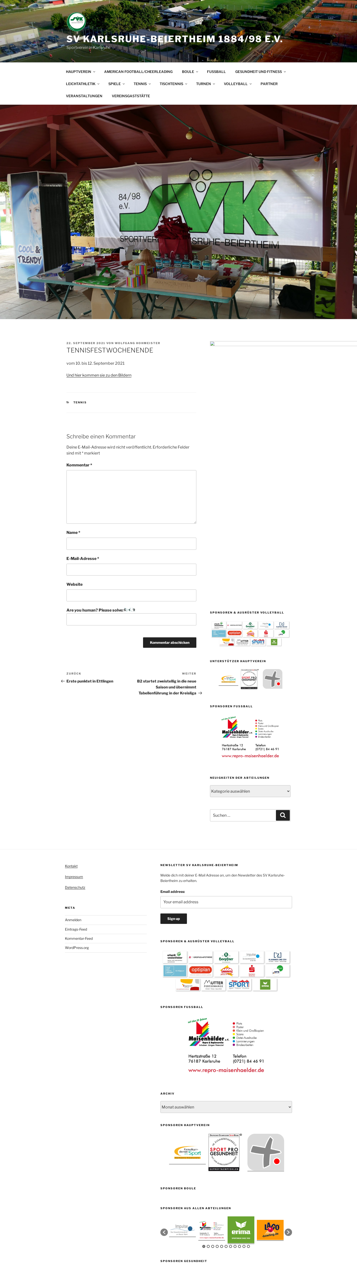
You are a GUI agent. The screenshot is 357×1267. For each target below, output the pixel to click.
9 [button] (239, 1119)
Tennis (80, 402)
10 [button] (243, 1119)
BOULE (190, 71)
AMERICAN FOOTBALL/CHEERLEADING (138, 71)
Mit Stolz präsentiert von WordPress (189, 1243)
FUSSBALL (216, 71)
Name (73, 532)
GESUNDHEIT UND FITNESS (261, 71)
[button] (164, 1105)
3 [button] (212, 1119)
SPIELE (116, 84)
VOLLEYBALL (238, 84)
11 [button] (248, 1119)
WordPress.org (77, 821)
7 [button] (230, 1119)
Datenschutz (75, 761)
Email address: (172, 765)
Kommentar (79, 465)
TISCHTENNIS (174, 84)
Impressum (74, 750)
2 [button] (208, 1119)
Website (74, 584)
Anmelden (73, 793)
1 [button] (203, 1119)
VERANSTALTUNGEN (84, 96)
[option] (228, 505)
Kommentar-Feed (79, 812)
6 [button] (226, 1119)
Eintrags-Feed (76, 802)
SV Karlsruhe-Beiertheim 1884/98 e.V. (174, 38)
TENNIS (142, 84)
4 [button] (217, 1119)
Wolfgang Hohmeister (137, 343)
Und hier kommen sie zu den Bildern (98, 375)
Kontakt (71, 739)
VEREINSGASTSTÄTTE (131, 96)
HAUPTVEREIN (81, 71)
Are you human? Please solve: (131, 616)
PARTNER (269, 84)
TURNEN (206, 84)
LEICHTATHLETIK (83, 84)
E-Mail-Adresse (82, 558)
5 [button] (221, 1119)
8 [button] (235, 1119)
